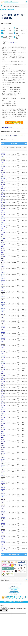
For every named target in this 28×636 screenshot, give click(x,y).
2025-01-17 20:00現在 (3, 345)
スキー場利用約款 (14, 591)
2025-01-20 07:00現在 (3, 316)
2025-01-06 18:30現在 (3, 483)
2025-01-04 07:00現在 (3, 513)
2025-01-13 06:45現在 (3, 399)
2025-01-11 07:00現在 (3, 423)
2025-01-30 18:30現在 (3, 178)
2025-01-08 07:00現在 (3, 465)
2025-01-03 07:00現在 (3, 524)
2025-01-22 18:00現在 (3, 280)
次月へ (25, 143)
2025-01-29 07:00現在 (3, 196)
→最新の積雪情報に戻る (6, 127)
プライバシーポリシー (14, 587)
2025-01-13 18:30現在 (3, 393)
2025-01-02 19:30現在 (3, 530)
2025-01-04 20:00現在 (3, 507)
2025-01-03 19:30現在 (3, 518)
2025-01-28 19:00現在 (3, 202)
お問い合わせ (14, 589)
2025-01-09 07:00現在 (3, 453)
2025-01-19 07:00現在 (3, 327)
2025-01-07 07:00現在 (3, 477)
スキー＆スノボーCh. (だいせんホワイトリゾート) (13, 135)
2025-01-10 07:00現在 (3, 441)
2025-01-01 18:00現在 (3, 542)
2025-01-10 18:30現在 (3, 429)
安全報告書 (14, 594)
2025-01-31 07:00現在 (3, 160)
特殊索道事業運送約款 (14, 592)
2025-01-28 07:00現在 (3, 208)
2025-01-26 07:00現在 (3, 232)
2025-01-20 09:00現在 (3, 310)
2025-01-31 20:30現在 (3, 154)
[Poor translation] (5, 610)
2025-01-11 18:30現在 (3, 417)
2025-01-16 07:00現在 (3, 363)
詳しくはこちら (13, 42)
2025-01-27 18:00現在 (3, 214)
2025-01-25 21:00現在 (3, 238)
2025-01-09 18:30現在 (3, 447)
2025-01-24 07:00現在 (3, 262)
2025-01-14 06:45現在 (3, 387)
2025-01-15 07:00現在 (3, 375)
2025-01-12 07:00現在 (3, 411)
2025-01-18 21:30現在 (3, 333)
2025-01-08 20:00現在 (3, 459)
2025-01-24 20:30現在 (3, 256)
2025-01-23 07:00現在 (3, 274)
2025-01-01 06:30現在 (3, 548)
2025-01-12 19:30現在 (3, 405)
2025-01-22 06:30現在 (3, 286)
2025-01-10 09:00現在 (3, 435)
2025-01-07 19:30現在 (3, 471)
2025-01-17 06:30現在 (3, 351)
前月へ (2, 143)
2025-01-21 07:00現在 (3, 298)
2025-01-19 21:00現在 (3, 321)
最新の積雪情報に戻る (14, 554)
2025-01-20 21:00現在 (3, 304)
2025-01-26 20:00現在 (3, 226)
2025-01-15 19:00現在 (3, 369)
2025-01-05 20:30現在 (3, 495)
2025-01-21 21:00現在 (3, 292)
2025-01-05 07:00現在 (3, 501)
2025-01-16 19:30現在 (3, 357)
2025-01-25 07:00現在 (3, 244)
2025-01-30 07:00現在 (3, 184)
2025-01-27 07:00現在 (3, 220)
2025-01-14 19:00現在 (3, 381)
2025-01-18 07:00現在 (3, 339)
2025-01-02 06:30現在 (3, 536)
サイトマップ (14, 586)
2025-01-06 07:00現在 (3, 489)
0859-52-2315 (14, 584)
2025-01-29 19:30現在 (3, 190)
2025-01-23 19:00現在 (3, 268)
